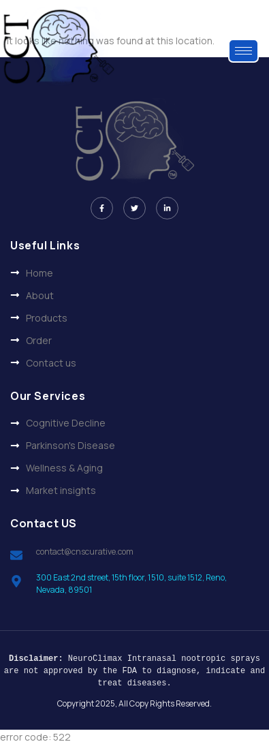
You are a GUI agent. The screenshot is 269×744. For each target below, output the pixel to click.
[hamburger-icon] (243, 51)
